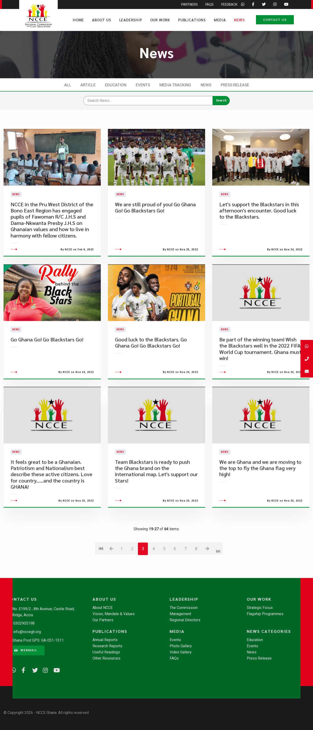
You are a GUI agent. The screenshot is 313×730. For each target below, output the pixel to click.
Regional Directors (185, 620)
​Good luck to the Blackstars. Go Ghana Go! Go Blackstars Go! (151, 371)
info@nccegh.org (27, 632)
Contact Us (275, 20)
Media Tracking (175, 85)
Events (143, 85)
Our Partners (103, 620)
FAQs (174, 658)
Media (220, 19)
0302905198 (24, 623)
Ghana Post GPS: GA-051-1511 (38, 640)
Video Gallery (181, 652)
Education (115, 85)
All (67, 85)
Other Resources (106, 658)
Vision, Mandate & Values (114, 614)
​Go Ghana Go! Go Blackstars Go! (47, 368)
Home (78, 19)
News (239, 19)
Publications (192, 19)
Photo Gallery (181, 646)
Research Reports (107, 646)
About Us (101, 19)
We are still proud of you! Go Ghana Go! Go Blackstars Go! (155, 221)
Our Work (160, 19)
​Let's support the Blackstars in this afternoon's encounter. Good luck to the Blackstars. (259, 224)
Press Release (235, 85)
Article (88, 85)
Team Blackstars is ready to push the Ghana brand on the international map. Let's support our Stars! (156, 499)
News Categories (269, 631)
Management (180, 614)
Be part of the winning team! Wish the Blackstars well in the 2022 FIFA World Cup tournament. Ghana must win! (260, 377)
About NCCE (103, 608)
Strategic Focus (260, 608)
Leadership (130, 19)
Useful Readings (106, 652)
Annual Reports (105, 640)
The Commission (184, 608)
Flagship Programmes (265, 614)
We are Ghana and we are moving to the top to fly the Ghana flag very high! (260, 496)
